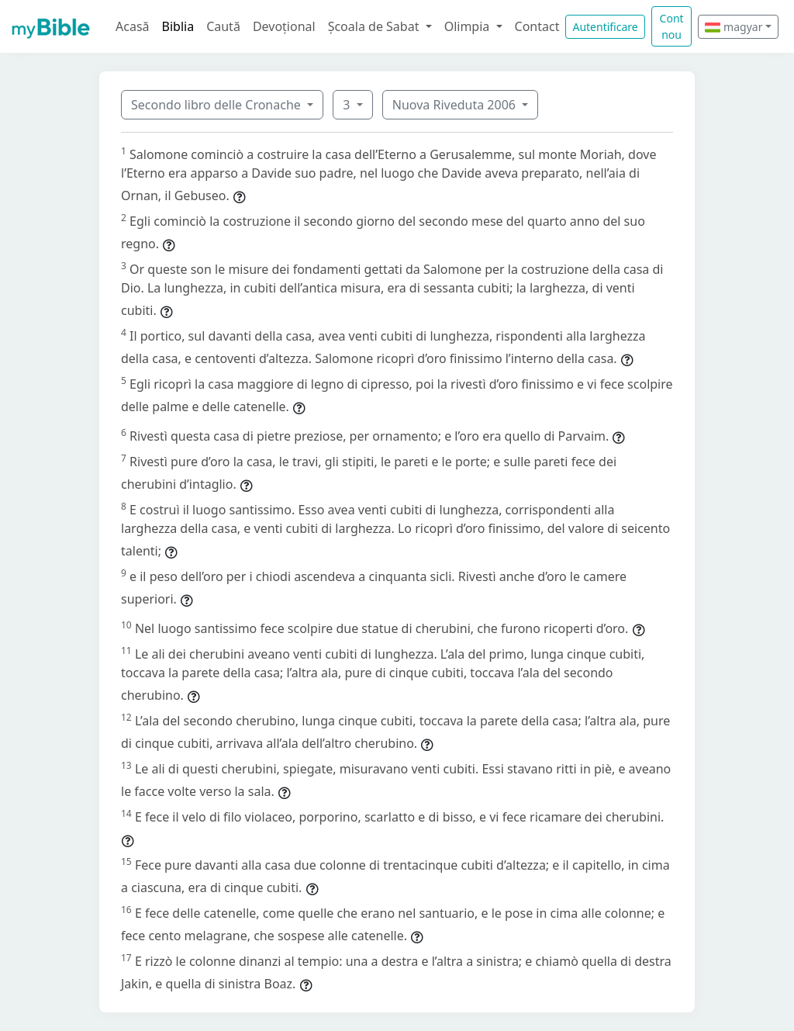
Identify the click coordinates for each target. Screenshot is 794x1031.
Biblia (178, 26)
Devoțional (284, 26)
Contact (537, 26)
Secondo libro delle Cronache (217, 104)
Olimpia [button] (468, 26)
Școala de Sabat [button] (375, 26)
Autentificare (604, 26)
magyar (733, 26)
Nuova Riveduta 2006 (455, 104)
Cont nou (672, 26)
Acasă (133, 26)
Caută (223, 26)
